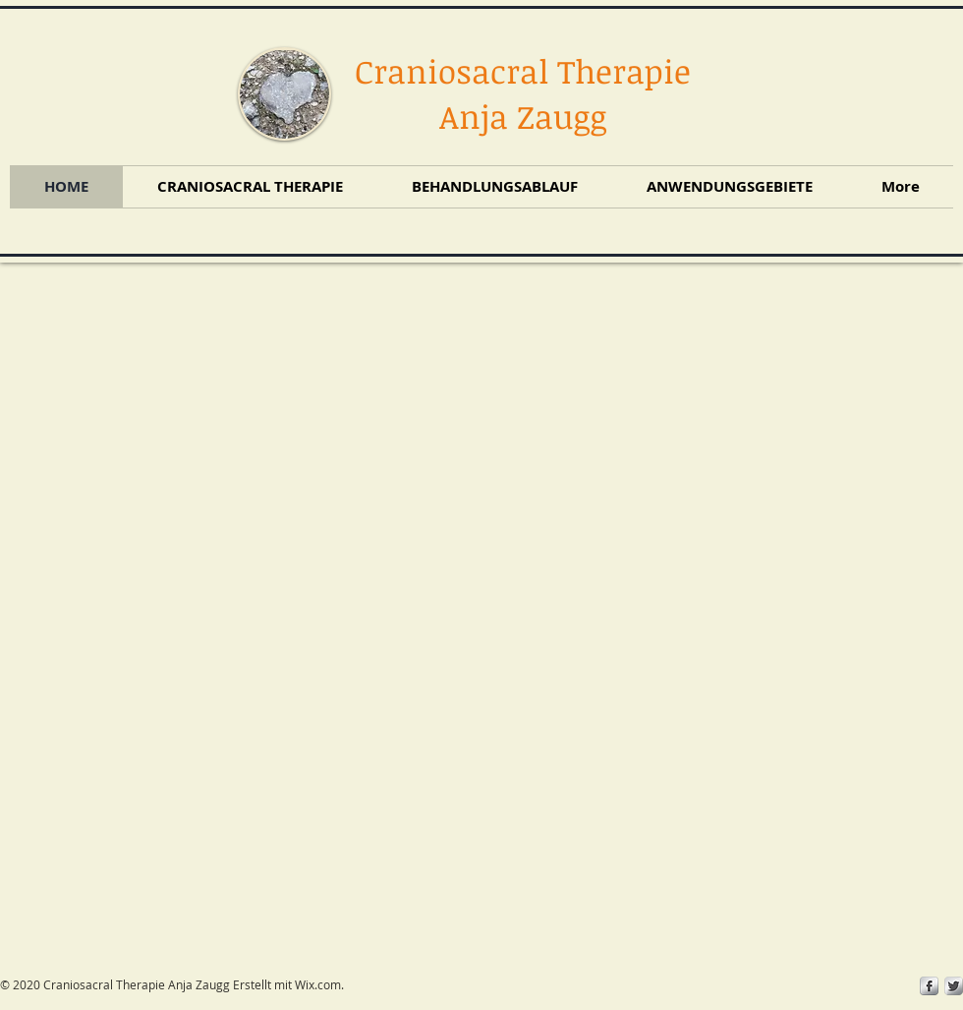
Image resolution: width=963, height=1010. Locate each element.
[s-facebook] (929, 986)
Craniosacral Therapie (523, 71)
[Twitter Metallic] (953, 986)
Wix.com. (319, 984)
